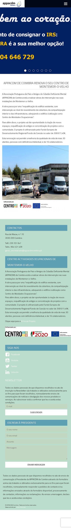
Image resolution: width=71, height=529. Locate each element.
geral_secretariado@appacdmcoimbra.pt (23, 250)
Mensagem (36, 453)
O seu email (36, 436)
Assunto (36, 442)
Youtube (14, 360)
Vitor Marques (20, 507)
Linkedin (15, 372)
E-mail (36, 407)
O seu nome (36, 430)
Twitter (14, 366)
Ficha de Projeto (28, 321)
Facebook (15, 354)
